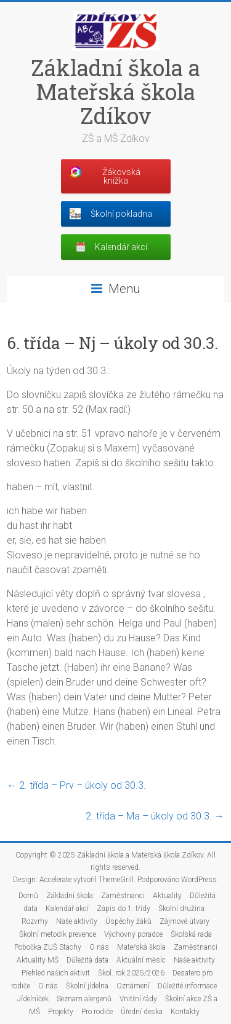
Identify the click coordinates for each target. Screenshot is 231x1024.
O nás (99, 947)
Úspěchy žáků (128, 921)
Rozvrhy (35, 921)
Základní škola (69, 895)
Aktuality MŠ (38, 960)
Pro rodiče (97, 1011)
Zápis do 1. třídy (123, 908)
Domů (28, 895)
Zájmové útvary (184, 921)
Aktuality (167, 895)
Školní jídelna (87, 986)
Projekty (60, 1011)
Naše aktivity (76, 921)
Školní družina (181, 908)
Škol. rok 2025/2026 (131, 973)
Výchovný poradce (133, 934)
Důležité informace (187, 986)
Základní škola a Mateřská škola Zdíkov (115, 91)
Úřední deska (142, 1011)
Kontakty (185, 1011)
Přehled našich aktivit (56, 973)
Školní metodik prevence (57, 934)
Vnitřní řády (138, 999)
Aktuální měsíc (141, 960)
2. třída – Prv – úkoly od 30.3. (76, 785)
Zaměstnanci (123, 895)
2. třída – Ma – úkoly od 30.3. (155, 816)
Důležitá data (87, 960)
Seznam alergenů (84, 999)
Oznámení (133, 986)
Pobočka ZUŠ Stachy (47, 947)
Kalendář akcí (67, 908)
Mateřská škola (141, 947)
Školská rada (191, 934)
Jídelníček (33, 999)
